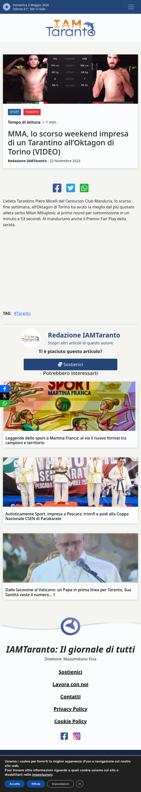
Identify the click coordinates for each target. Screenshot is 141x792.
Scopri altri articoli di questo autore (84, 338)
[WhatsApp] (4, 403)
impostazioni (42, 775)
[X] (4, 396)
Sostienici (70, 364)
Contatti (70, 696)
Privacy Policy (70, 709)
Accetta (15, 784)
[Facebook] (4, 388)
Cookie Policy (70, 721)
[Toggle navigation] (131, 7)
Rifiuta (36, 784)
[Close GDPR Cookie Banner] (79, 784)
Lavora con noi (70, 684)
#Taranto (22, 313)
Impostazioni (60, 784)
